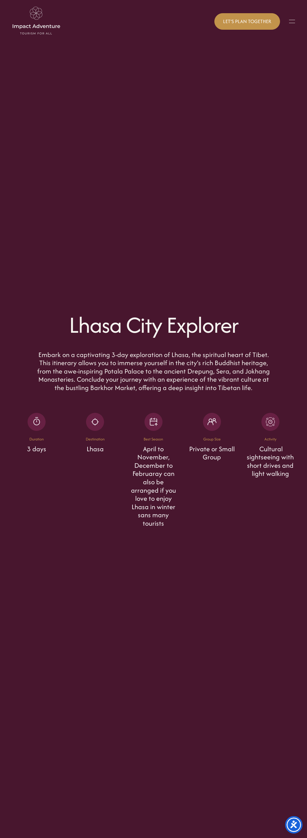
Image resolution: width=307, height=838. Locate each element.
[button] (292, 21)
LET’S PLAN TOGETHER (247, 21)
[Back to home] (36, 21)
